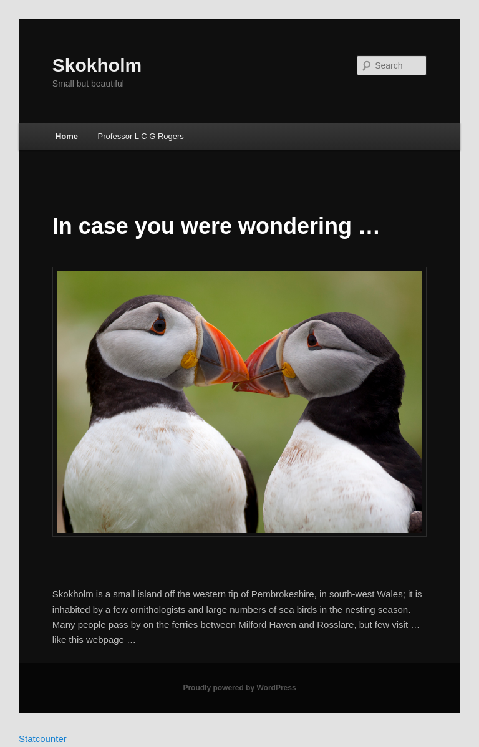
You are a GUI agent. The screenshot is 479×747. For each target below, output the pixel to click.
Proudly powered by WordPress (239, 687)
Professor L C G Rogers (141, 136)
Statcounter (43, 738)
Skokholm (97, 65)
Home (67, 136)
